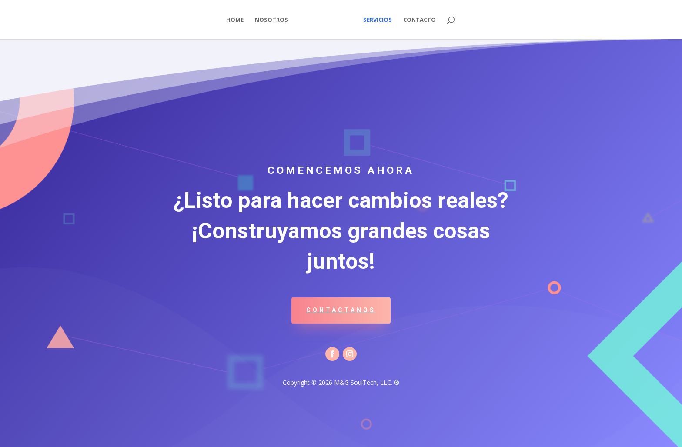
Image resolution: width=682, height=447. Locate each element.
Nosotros (271, 20)
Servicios (377, 20)
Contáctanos (341, 310)
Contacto (419, 20)
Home (235, 20)
